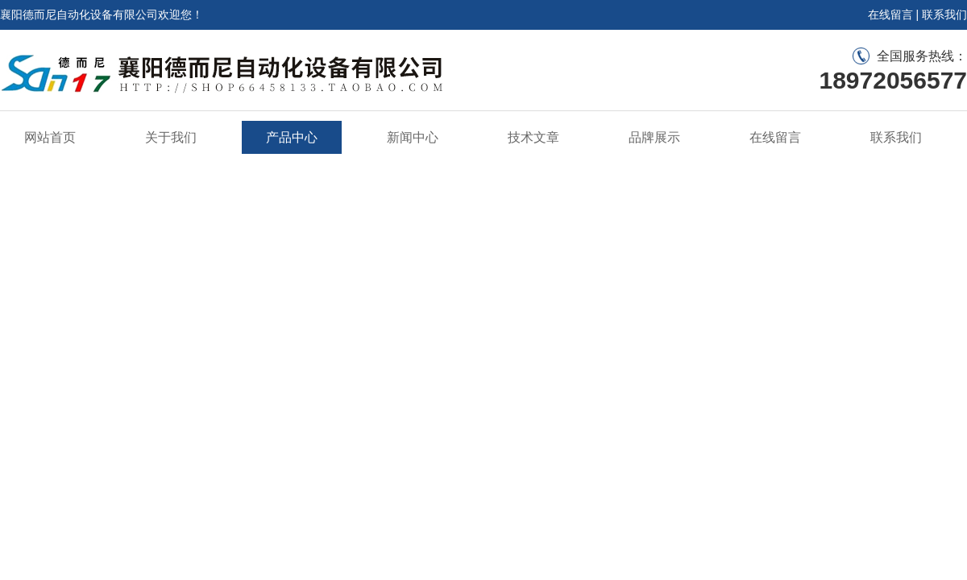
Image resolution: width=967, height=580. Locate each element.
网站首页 (50, 137)
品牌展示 (654, 137)
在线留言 (890, 14)
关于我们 (171, 137)
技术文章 (533, 137)
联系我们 (944, 14)
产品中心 (291, 137)
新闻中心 (412, 137)
